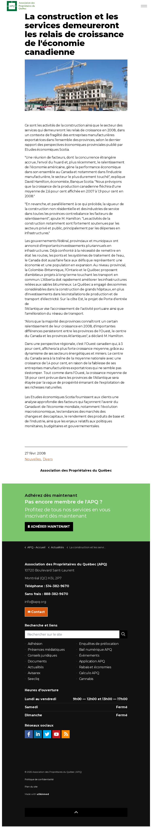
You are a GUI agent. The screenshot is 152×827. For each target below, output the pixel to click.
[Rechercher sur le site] (76, 634)
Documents (37, 661)
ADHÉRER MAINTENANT (49, 526)
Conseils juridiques (42, 655)
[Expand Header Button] (144, 6)
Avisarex (34, 673)
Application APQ (92, 661)
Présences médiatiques (46, 650)
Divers (48, 459)
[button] (123, 634)
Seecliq (33, 679)
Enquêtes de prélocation (99, 644)
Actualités (36, 667)
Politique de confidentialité (39, 779)
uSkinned (43, 794)
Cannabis (86, 679)
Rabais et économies (95, 667)
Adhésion (35, 644)
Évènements (89, 655)
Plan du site (31, 786)
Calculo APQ (89, 673)
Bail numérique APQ (95, 650)
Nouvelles (33, 459)
